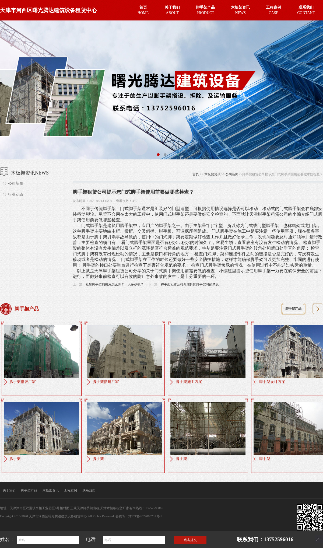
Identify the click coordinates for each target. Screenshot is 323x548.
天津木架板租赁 (111, 508)
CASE (273, 9)
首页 (195, 174)
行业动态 (15, 195)
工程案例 (70, 490)
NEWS (240, 9)
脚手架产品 (293, 309)
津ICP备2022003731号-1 (145, 516)
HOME (143, 9)
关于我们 (9, 490)
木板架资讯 (212, 174)
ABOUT (172, 9)
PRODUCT (205, 9)
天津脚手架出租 (88, 508)
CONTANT (306, 9)
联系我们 (88, 490)
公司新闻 (15, 183)
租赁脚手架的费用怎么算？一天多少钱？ (115, 284)
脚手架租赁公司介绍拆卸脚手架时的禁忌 (190, 284)
